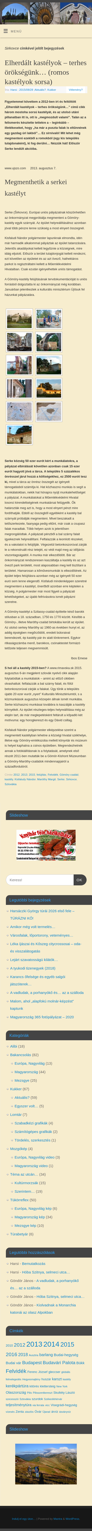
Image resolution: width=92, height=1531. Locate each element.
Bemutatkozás (33, 1263)
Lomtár (16, 1114)
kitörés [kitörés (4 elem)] (34, 1386)
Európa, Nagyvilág (30, 1063)
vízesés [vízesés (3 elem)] (10, 1411)
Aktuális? (40, 89)
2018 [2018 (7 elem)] (23, 1354)
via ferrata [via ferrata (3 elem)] (38, 1405)
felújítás (41, 774)
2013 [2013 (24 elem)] (34, 1344)
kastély (9, 779)
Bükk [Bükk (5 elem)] (80, 1363)
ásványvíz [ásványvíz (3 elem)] (65, 1411)
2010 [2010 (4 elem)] (9, 1345)
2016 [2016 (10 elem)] (11, 1354)
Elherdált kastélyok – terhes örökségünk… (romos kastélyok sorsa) (46, 72)
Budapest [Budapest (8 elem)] (32, 1362)
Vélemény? (76, 89)
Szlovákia (10, 784)
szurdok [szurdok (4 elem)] (37, 1399)
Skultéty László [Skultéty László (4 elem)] (64, 1392)
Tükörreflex (19, 1200)
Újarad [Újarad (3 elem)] (46, 1411)
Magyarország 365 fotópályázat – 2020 (42, 1017)
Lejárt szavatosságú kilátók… (34, 960)
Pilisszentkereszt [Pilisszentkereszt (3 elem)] (42, 1392)
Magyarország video (31, 1166)
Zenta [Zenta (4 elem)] (20, 1411)
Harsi (14, 89)
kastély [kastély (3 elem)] (67, 1379)
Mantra (57, 1518)
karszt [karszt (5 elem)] (57, 1379)
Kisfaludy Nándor (25, 779)
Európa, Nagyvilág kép (33, 1208)
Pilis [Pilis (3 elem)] (29, 1392)
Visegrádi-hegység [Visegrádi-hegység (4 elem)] (64, 1405)
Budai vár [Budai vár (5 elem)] (13, 1363)
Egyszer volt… (27, 1106)
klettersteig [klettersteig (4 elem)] (47, 1386)
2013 (24, 774)
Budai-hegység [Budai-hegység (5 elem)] (66, 1355)
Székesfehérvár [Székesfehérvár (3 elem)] (53, 1399)
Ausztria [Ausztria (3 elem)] (34, 1355)
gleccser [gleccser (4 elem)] (54, 1372)
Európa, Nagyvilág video (35, 1157)
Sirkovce (71, 779)
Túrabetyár (19, 1234)
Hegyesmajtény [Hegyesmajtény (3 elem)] (31, 1379)
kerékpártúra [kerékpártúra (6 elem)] (17, 1386)
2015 (32, 774)
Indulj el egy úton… (24, 1518)
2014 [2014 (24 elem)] (51, 1344)
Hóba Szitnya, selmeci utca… (46, 1272)
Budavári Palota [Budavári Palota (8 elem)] (59, 1362)
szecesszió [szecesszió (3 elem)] (12, 1399)
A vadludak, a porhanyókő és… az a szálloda (47, 993)
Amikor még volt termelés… (32, 927)
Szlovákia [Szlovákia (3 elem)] (25, 1399)
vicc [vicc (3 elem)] (47, 1405)
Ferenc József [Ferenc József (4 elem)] (37, 1372)
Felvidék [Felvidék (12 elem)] (16, 1371)
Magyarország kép (30, 1217)
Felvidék (53, 774)
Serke (61, 779)
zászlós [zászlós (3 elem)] (29, 1411)
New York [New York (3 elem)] (61, 1386)
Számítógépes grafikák (33, 1132)
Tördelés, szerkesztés (33, 1140)
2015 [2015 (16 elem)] (67, 1344)
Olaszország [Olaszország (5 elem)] (16, 1392)
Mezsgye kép (25, 1225)
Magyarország (26, 1072)
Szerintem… (25, 1191)
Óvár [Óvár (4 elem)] (38, 1411)
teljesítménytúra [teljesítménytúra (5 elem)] (19, 1405)
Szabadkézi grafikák (31, 1123)
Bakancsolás (20, 1055)
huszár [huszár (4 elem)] (46, 1379)
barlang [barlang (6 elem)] (46, 1354)
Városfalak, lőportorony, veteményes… (41, 935)
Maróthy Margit (46, 779)
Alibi (13, 1046)
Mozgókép (18, 1149)
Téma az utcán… (24, 1174)
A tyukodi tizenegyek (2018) (32, 968)
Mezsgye (22, 1080)
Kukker (51, 89)
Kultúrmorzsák (26, 1183)
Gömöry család (69, 774)
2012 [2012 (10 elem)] (20, 1345)
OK (78, 879)
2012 (16, 774)
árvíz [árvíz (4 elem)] (54, 1411)
